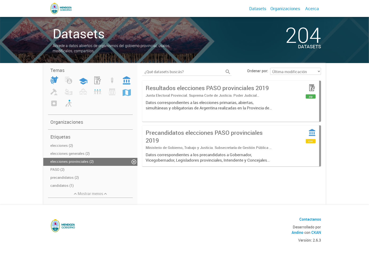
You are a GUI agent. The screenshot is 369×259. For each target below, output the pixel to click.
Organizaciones (285, 8)
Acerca (312, 8)
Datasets (257, 8)
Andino (297, 232)
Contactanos (310, 219)
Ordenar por (257, 70)
